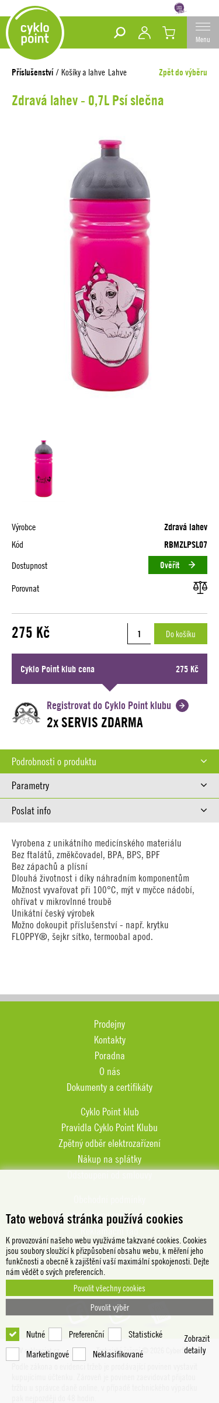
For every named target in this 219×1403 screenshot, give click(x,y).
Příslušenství (32, 72)
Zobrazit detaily (197, 1344)
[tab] (109, 761)
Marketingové (47, 1354)
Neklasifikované (118, 1354)
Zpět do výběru (183, 72)
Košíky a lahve (83, 72)
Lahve (117, 72)
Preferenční (87, 1334)
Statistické (145, 1334)
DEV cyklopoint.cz (35, 33)
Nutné (35, 1334)
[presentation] (109, 761)
